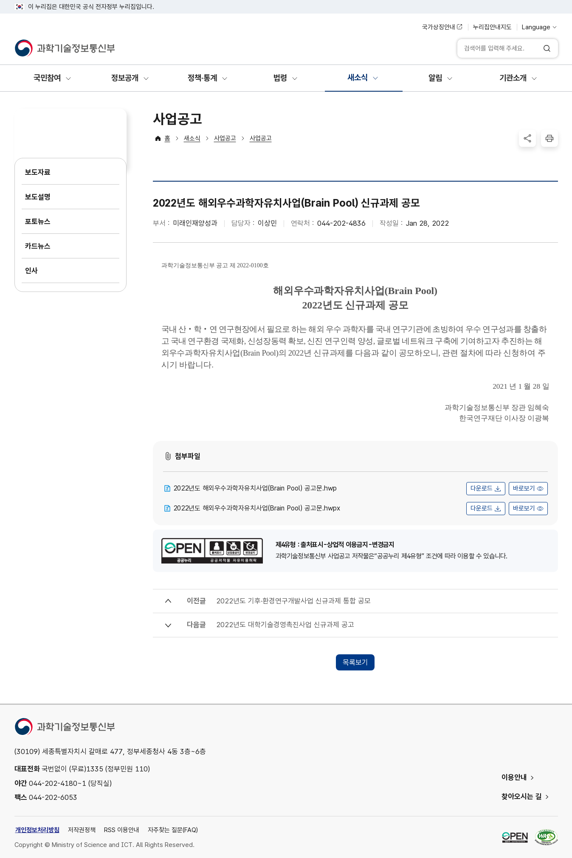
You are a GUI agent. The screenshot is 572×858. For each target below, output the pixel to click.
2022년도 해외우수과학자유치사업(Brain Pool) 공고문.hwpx (256, 508)
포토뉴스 (38, 221)
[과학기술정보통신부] (64, 48)
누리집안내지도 (492, 27)
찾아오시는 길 (522, 796)
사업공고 (225, 138)
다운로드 (482, 488)
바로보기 (524, 488)
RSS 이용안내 (121, 830)
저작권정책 (82, 830)
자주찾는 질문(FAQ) (173, 830)
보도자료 (38, 172)
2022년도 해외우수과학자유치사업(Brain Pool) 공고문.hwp (255, 488)
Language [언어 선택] (536, 27)
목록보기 (355, 662)
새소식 (192, 138)
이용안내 (514, 777)
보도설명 (38, 197)
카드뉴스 (38, 246)
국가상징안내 (438, 27)
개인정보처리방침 (37, 830)
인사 (31, 270)
